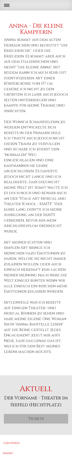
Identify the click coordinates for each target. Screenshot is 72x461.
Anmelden (8, 453)
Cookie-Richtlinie (11, 443)
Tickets (36, 418)
